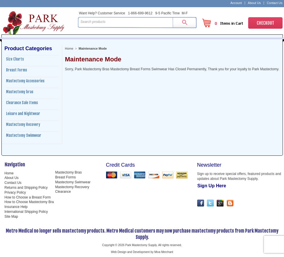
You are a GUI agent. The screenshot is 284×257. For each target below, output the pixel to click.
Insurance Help (16, 207)
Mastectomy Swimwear (23, 135)
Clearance (63, 192)
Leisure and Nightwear (23, 113)
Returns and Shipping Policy (26, 188)
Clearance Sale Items (22, 102)
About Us (254, 3)
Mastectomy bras (19, 91)
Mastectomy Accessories (25, 81)
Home (69, 48)
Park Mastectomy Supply (38, 22)
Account (236, 3)
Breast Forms (16, 70)
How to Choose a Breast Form (28, 197)
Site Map (11, 217)
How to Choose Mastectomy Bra (29, 202)
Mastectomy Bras (68, 172)
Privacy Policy (15, 192)
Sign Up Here (211, 185)
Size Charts (15, 59)
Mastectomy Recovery (23, 124)
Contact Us (274, 3)
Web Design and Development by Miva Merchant (142, 252)
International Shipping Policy (26, 212)
